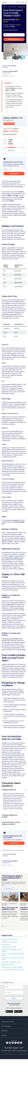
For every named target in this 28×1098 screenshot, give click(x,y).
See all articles (8, 888)
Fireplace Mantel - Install (9, 947)
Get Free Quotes (9, 123)
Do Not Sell (15, 1048)
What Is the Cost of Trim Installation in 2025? (10, 908)
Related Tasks (14, 935)
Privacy (5, 1048)
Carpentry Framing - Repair (10, 942)
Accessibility (21, 1048)
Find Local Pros (14, 173)
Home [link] (4, 6)
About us (14, 1035)
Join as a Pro (18, 2)
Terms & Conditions (22, 1050)
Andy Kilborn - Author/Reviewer (9, 903)
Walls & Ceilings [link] (21, 6)
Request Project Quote (14, 39)
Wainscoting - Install (7, 964)
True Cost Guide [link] (12, 6)
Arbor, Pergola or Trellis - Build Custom (13, 969)
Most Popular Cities (7, 983)
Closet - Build (5, 944)
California (10, 1048)
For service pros (14, 1026)
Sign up (14, 998)
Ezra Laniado (13, 71)
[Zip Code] (16, 35)
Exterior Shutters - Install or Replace (12, 967)
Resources (14, 1031)
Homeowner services (14, 1022)
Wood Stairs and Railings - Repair (11, 962)
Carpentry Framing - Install (9, 939)
